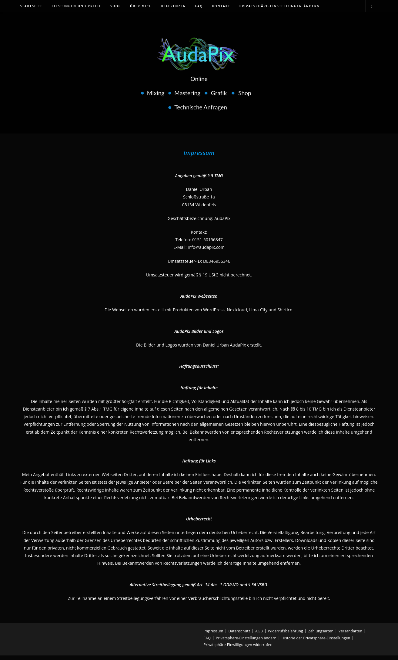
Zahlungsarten (320, 635)
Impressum (213, 635)
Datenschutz (239, 635)
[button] (279, 6)
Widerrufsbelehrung (285, 635)
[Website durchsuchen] (371, 6)
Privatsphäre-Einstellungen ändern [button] (246, 642)
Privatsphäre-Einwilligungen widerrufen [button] (238, 649)
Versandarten (350, 635)
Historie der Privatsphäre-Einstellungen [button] (316, 642)
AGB (259, 635)
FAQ (207, 642)
